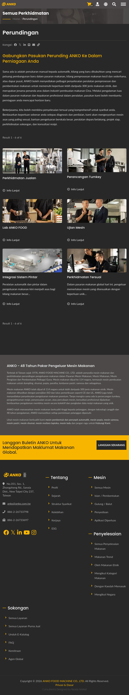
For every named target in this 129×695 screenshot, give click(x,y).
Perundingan (30, 18)
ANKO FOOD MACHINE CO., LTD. (64, 681)
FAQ (11, 642)
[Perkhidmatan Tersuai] (97, 260)
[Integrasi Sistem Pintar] (32, 260)
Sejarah (56, 495)
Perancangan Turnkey (84, 177)
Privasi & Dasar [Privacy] (64, 684)
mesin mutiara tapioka (47, 423)
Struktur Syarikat (62, 503)
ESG (54, 528)
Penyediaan (101, 512)
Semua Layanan (18, 618)
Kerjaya (56, 520)
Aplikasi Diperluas (105, 520)
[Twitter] (20, 44)
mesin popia (97, 419)
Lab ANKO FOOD (15, 227)
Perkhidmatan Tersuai (84, 277)
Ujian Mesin (76, 227)
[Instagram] (33, 533)
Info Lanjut (11, 190)
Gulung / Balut (103, 503)
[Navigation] (123, 4)
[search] (114, 4)
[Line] (29, 44)
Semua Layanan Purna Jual (24, 626)
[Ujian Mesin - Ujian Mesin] (97, 211)
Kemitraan (15, 650)
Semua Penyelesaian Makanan (106, 546)
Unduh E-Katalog (19, 634)
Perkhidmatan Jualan (19, 178)
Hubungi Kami (103, 423)
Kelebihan (57, 512)
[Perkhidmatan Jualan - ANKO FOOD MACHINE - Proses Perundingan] (32, 160)
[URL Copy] (38, 44)
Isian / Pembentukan (106, 495)
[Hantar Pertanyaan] (89, 4)
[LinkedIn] (24, 44)
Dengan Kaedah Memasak (110, 586)
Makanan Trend (103, 556)
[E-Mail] (33, 44)
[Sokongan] (97, 4)
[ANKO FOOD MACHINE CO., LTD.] (21, 475)
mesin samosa (111, 419)
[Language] (105, 4)
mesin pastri (13, 423)
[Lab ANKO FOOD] (32, 211)
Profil (55, 487)
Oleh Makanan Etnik (106, 565)
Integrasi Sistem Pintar (20, 277)
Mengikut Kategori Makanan (105, 576)
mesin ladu (66, 423)
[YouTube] (27, 533)
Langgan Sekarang (111, 445)
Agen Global (16, 659)
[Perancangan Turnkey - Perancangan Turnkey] (97, 160)
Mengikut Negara (104, 594)
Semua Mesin (102, 487)
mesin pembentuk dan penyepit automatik (67, 419)
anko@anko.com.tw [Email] (19, 503)
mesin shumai (28, 423)
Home (16, 18)
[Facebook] (15, 44)
